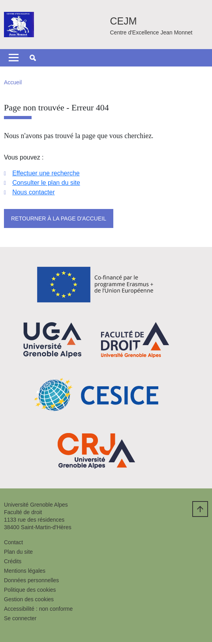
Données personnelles (31, 580)
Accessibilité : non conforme (38, 609)
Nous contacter (33, 192)
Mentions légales (24, 571)
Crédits (12, 561)
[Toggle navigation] (13, 57)
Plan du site (18, 552)
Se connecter (20, 618)
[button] (32, 57)
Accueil (13, 82)
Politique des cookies (30, 590)
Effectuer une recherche (45, 173)
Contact (13, 542)
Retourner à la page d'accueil (58, 218)
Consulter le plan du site (46, 182)
